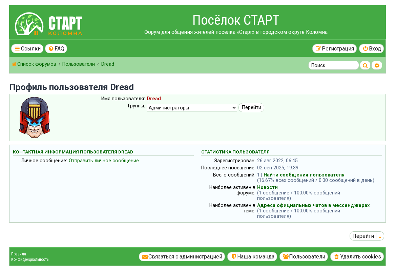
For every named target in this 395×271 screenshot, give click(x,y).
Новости (267, 187)
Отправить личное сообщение (104, 160)
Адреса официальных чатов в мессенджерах (313, 205)
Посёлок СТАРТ (235, 20)
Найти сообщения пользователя (304, 175)
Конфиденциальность (29, 259)
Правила (18, 254)
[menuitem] (56, 48)
